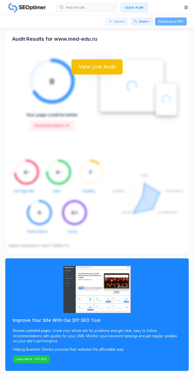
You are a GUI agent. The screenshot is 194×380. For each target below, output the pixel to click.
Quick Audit (134, 7)
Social (72, 231)
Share (140, 21)
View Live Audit (97, 66)
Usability (88, 191)
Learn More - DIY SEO (31, 359)
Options (117, 21)
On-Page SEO (24, 191)
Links (56, 191)
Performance (37, 231)
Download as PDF (170, 21)
